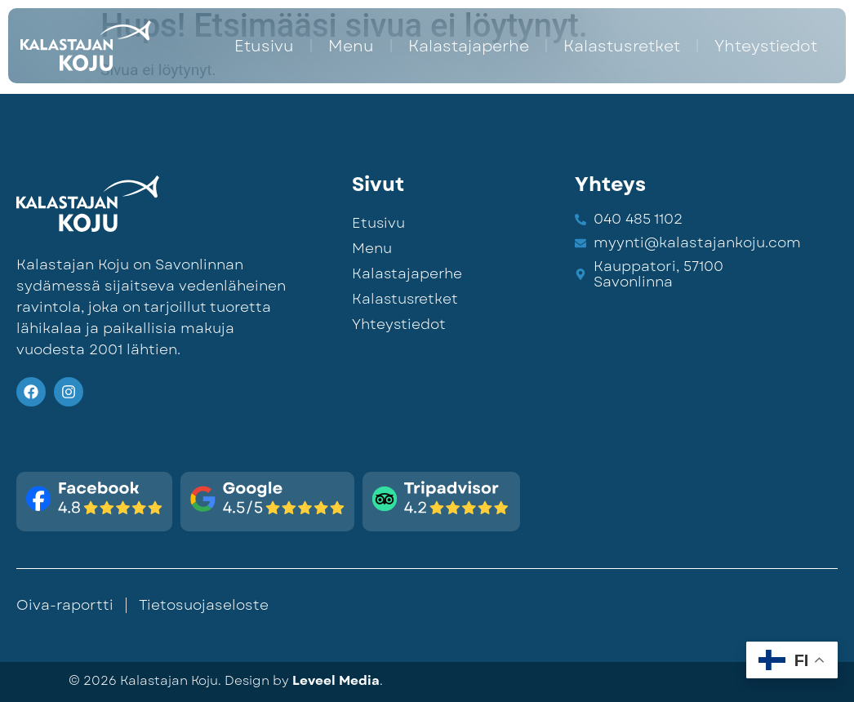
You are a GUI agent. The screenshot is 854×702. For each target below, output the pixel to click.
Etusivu (264, 45)
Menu (351, 45)
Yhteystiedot (765, 45)
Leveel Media (336, 681)
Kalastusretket (621, 45)
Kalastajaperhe (468, 45)
